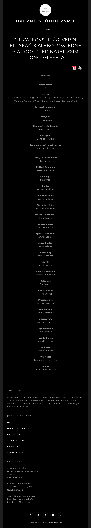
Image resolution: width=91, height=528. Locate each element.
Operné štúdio (55, 522)
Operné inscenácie (16, 440)
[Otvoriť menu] (45, 29)
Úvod (9, 422)
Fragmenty (12, 446)
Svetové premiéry (15, 452)
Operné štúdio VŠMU (45, 21)
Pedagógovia (13, 434)
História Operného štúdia (19, 428)
